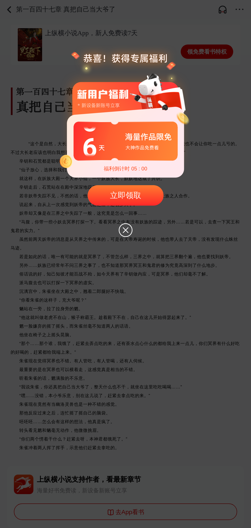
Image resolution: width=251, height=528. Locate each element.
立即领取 (125, 195)
